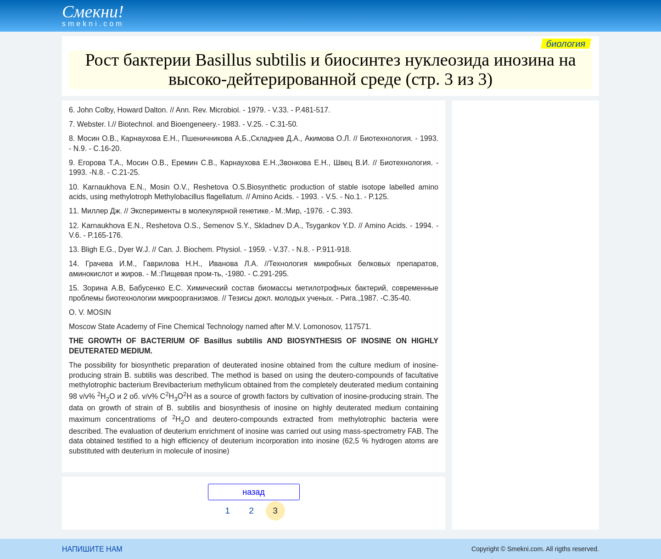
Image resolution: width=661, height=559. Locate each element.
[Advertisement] (525, 242)
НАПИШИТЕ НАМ (92, 549)
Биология (566, 44)
